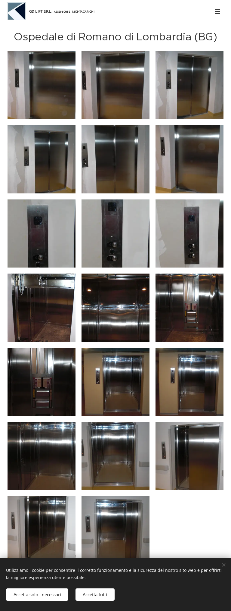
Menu (217, 11)
